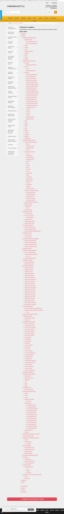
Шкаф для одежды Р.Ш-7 (32, 74)
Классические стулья (29, 223)
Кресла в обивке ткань (30, 227)
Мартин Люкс (29, 180)
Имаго (26, 383)
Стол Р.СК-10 (28, 346)
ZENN (26, 49)
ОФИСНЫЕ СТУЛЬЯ (10, 42)
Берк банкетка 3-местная (30, 302)
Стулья (26, 397)
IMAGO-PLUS (28, 138)
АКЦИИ (29, 18)
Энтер (27, 174)
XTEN (26, 122)
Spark (27, 167)
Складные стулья (28, 219)
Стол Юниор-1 (28, 339)
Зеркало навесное (30, 116)
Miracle (28, 207)
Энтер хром (29, 176)
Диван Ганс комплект (29, 273)
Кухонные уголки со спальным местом (33, 308)
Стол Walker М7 (28, 358)
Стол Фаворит (28, 337)
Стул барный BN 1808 (31, 428)
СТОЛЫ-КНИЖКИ (12, 148)
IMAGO (26, 66)
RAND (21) (27, 379)
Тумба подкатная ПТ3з (31, 64)
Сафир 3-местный (29, 271)
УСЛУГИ (41, 18)
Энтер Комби (29, 173)
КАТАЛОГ (16, 18)
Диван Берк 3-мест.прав (30, 289)
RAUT (26, 55)
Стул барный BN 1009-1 (31, 426)
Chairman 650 (29, 155)
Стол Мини (27, 343)
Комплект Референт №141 (31, 244)
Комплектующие (28, 209)
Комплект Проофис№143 (30, 240)
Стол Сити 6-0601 (29, 350)
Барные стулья (28, 403)
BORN (26, 45)
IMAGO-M (27, 134)
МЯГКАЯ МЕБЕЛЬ (12, 136)
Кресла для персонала (30, 151)
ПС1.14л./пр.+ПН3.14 (29, 323)
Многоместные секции (30, 221)
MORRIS (27, 53)
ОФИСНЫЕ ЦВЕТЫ (10, 63)
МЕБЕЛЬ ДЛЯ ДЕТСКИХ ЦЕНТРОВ (11, 132)
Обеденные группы (29, 389)
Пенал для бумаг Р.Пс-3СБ (32, 91)
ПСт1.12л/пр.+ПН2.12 (29, 333)
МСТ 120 (28, 256)
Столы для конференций (30, 258)
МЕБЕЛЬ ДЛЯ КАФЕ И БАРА (11, 115)
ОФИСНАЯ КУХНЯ (12, 111)
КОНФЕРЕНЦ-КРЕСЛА (11, 47)
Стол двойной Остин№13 (30, 360)
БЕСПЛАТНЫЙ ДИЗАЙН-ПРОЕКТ (12, 140)
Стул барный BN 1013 (31, 420)
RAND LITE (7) (28, 375)
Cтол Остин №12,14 (29, 366)
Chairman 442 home (30, 192)
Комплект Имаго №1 (31, 70)
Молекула (28, 443)
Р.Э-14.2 (28, 113)
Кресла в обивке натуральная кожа (32, 231)
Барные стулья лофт (29, 399)
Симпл (26, 385)
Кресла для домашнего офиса (31, 190)
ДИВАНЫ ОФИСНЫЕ (10, 73)
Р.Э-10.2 (28, 109)
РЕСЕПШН (10, 144)
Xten (26, 381)
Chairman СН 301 (30, 159)
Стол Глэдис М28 (28, 345)
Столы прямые (28, 234)
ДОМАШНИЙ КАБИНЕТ (11, 102)
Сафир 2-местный (29, 269)
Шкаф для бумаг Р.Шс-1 (31, 80)
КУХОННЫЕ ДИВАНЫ (10, 82)
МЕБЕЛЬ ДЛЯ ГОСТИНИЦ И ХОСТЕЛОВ (11, 153)
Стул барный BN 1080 (31, 422)
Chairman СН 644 (30, 145)
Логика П (28, 182)
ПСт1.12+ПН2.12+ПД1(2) (30, 327)
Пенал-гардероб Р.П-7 (31, 76)
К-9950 (27, 144)
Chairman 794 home (30, 198)
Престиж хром (29, 178)
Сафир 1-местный (29, 267)
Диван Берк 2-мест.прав (30, 292)
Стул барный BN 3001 (31, 416)
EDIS (26, 120)
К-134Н (28, 153)
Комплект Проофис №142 (30, 242)
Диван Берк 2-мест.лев (30, 290)
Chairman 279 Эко (30, 188)
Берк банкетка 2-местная (30, 304)
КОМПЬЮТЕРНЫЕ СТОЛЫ (12, 97)
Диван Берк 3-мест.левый (30, 287)
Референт (27, 72)
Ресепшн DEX (28, 459)
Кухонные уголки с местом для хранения (34, 310)
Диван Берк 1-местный (30, 298)
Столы (26, 395)
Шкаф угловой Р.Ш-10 (31, 78)
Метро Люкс (29, 184)
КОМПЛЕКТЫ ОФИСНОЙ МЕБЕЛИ (11, 58)
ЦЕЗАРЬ (27, 59)
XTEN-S (26, 132)
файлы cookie (14, 508)
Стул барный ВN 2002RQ (32, 408)
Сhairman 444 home (30, 200)
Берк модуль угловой (29, 300)
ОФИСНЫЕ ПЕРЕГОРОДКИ (11, 106)
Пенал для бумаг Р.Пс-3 (31, 89)
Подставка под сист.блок (31, 103)
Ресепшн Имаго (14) (29, 462)
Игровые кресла (28, 203)
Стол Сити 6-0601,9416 (30, 352)
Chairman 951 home (30, 194)
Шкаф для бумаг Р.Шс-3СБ (32, 84)
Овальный (28, 472)
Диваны (26, 393)
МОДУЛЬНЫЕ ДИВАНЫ (11, 77)
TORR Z (26, 47)
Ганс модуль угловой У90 (30, 279)
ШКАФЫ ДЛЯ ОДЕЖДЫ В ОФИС (12, 87)
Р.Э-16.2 (28, 115)
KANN (26, 476)
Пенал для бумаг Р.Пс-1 (31, 87)
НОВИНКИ (23, 18)
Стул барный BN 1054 (31, 418)
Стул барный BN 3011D (31, 414)
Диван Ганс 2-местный (30, 283)
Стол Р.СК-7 (27, 348)
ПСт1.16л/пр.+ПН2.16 (29, 329)
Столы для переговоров (30, 252)
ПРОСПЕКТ (27, 478)
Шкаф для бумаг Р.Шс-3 (31, 82)
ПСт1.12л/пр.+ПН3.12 (29, 335)
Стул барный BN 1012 (31, 424)
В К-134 (28, 165)
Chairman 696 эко (30, 157)
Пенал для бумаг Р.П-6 (31, 99)
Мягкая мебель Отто (29, 263)
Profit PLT (28, 169)
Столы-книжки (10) (29, 466)
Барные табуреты (29, 430)
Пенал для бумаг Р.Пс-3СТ (32, 93)
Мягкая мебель (28, 441)
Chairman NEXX (30, 217)
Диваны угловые (28, 451)
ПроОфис (27, 62)
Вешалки (27, 432)
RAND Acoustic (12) (29, 377)
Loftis (26, 128)
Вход (47, 2)
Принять (31, 509)
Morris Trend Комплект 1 (31, 43)
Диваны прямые (28, 453)
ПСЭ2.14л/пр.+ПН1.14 (30, 325)
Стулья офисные (28, 213)
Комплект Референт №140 (31, 246)
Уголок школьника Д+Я (30, 370)
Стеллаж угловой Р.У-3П (31, 101)
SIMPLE (26, 124)
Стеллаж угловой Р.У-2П (31, 95)
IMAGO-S (27, 136)
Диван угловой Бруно (29, 261)
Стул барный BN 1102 (31, 406)
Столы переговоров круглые (31, 254)
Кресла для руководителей (31, 142)
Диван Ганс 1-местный (30, 281)
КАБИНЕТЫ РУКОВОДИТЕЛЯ (12, 28)
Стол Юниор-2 (28, 341)
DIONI (26, 57)
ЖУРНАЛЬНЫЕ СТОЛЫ (11, 126)
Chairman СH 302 (30, 196)
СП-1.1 (27, 68)
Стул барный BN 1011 (31, 412)
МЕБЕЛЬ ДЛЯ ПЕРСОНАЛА (11, 32)
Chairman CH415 (30, 147)
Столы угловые (28, 236)
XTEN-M (26, 130)
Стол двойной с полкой (30, 362)
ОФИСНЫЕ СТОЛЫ (10, 52)
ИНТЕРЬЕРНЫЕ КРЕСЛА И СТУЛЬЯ (11, 120)
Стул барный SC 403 (31, 404)
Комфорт (28, 186)
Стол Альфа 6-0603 (29, 354)
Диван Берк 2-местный (30, 296)
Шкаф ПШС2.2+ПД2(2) (30, 318)
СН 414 (28, 149)
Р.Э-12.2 (28, 111)
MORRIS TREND (28, 39)
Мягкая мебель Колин (29, 449)
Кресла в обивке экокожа (30, 229)
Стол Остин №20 (28, 368)
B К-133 (28, 161)
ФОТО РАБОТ (34, 19)
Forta (26, 126)
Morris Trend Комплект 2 (31, 41)
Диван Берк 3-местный (30, 294)
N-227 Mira (28, 401)
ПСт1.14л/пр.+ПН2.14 (29, 331)
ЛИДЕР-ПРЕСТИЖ (29, 51)
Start (27, 163)
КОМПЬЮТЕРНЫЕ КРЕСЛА (12, 37)
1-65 (27, 468)
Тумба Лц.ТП (27, 319)
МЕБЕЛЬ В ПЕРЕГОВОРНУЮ (12, 68)
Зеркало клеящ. (30, 118)
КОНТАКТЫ (53, 18)
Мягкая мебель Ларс (29, 447)
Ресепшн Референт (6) (30, 461)
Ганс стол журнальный (30, 277)
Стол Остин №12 (28, 364)
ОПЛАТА (46, 18)
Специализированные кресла (31, 202)
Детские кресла (28, 205)
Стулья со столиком (29, 215)
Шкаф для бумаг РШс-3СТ (32, 86)
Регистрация (54, 2)
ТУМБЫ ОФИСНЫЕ (10, 92)
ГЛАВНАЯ (10, 18)
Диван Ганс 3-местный (30, 285)
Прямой (28, 470)
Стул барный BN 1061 (31, 410)
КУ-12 (27, 312)
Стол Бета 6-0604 (29, 356)
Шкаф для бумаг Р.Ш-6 (31, 97)
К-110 (27, 171)
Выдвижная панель (30, 107)
